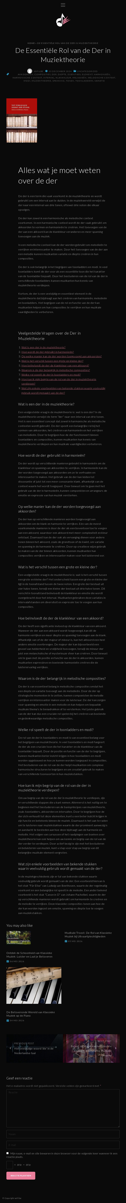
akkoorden (25, 74)
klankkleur (63, 77)
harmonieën (102, 74)
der (54, 74)
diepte (62, 74)
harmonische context (27, 77)
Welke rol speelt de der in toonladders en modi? (51, 374)
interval (48, 77)
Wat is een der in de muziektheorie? (43, 347)
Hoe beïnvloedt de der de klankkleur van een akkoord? (55, 365)
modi (27, 81)
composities (42, 74)
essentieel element (80, 74)
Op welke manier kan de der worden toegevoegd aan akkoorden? (61, 356)
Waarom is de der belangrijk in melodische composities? (55, 370)
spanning (58, 81)
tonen (70, 81)
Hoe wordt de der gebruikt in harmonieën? (47, 351)
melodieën (80, 77)
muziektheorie (41, 81)
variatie (99, 81)
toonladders (84, 81)
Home (31, 43)
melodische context (101, 77)
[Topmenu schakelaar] (63, 5)
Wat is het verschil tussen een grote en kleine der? (52, 360)
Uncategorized (87, 71)
